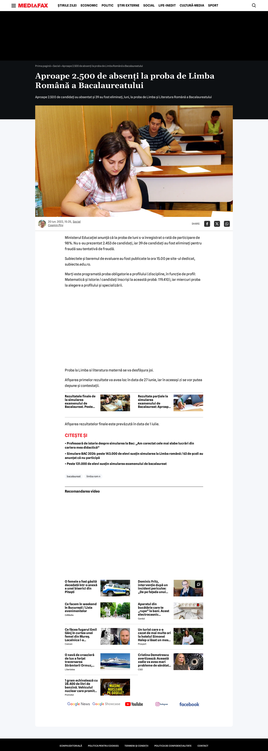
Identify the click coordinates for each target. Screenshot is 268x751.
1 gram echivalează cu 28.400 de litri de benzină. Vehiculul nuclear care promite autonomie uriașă (81, 686)
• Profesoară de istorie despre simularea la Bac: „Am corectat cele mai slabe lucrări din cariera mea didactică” (129, 445)
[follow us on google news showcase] (106, 704)
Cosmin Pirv (55, 225)
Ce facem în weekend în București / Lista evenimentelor (81, 607)
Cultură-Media (192, 5)
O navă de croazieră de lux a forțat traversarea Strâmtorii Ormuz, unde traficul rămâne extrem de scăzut (81, 660)
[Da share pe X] (217, 224)
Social (149, 5)
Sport (213, 5)
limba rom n (93, 476)
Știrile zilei (67, 5)
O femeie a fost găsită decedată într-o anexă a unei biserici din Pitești (81, 587)
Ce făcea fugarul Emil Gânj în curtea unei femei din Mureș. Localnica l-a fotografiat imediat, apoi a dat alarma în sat (81, 635)
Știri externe (128, 5)
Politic (107, 5)
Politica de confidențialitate (173, 745)
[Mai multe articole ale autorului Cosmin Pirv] (42, 224)
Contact (202, 745)
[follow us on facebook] (189, 704)
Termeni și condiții (136, 745)
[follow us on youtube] (134, 704)
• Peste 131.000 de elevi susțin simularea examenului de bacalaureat (116, 464)
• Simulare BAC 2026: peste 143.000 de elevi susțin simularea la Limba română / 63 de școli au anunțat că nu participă (134, 456)
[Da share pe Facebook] (207, 224)
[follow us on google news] (78, 704)
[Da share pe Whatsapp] (227, 224)
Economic (89, 5)
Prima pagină (43, 65)
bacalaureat (74, 476)
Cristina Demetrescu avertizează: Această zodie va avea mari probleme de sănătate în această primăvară (154, 660)
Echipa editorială (71, 745)
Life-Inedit (167, 5)
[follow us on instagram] (162, 704)
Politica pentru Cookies (103, 745)
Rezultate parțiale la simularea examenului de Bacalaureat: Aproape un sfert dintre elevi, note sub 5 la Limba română (154, 401)
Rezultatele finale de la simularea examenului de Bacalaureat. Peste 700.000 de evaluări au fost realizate (80, 401)
